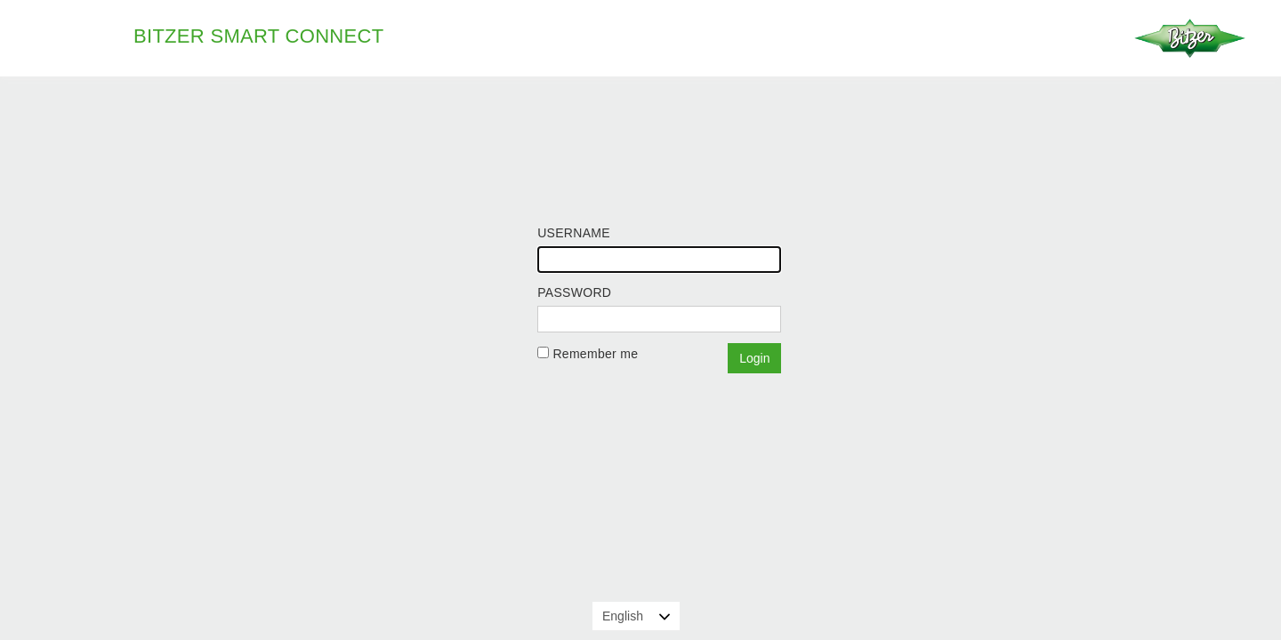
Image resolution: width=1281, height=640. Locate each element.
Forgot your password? (603, 379)
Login (754, 358)
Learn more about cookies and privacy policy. (904, 617)
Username (573, 233)
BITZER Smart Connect (258, 36)
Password (574, 292)
